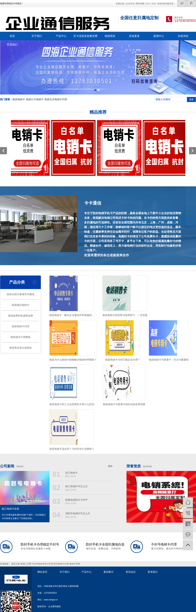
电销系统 (110, 35)
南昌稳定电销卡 (20, 305)
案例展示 (109, 571)
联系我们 (12, 44)
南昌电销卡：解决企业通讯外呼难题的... (71, 315)
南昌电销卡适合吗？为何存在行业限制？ (71, 448)
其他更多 (134, 35)
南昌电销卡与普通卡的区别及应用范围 (124, 404)
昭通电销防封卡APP (76, 499)
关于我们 (36, 35)
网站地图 (140, 3)
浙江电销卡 (71, 472)
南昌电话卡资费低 (20, 337)
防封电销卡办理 (61, 564)
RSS (148, 3)
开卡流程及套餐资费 (85, 35)
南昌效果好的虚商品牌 (20, 315)
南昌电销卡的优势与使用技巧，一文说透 (124, 315)
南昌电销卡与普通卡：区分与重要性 (169, 359)
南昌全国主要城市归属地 (20, 294)
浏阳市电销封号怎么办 (77, 513)
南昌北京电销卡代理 (56, 99)
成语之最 (15, 564)
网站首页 (42, 571)
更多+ (111, 466)
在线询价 (183, 35)
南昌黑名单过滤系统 (20, 347)
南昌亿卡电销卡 (34, 99)
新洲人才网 (26, 564)
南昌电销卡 (18, 99)
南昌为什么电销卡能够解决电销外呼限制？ (73, 359)
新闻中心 (158, 35)
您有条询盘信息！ (167, 3)
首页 (12, 35)
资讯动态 (131, 571)
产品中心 (61, 35)
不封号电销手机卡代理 (43, 564)
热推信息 (120, 3)
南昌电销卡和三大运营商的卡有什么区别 (71, 404)
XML (153, 3)
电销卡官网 (74, 564)
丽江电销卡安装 (10, 509)
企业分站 (130, 3)
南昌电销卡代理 (20, 326)
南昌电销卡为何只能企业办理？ (122, 359)
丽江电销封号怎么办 (76, 486)
